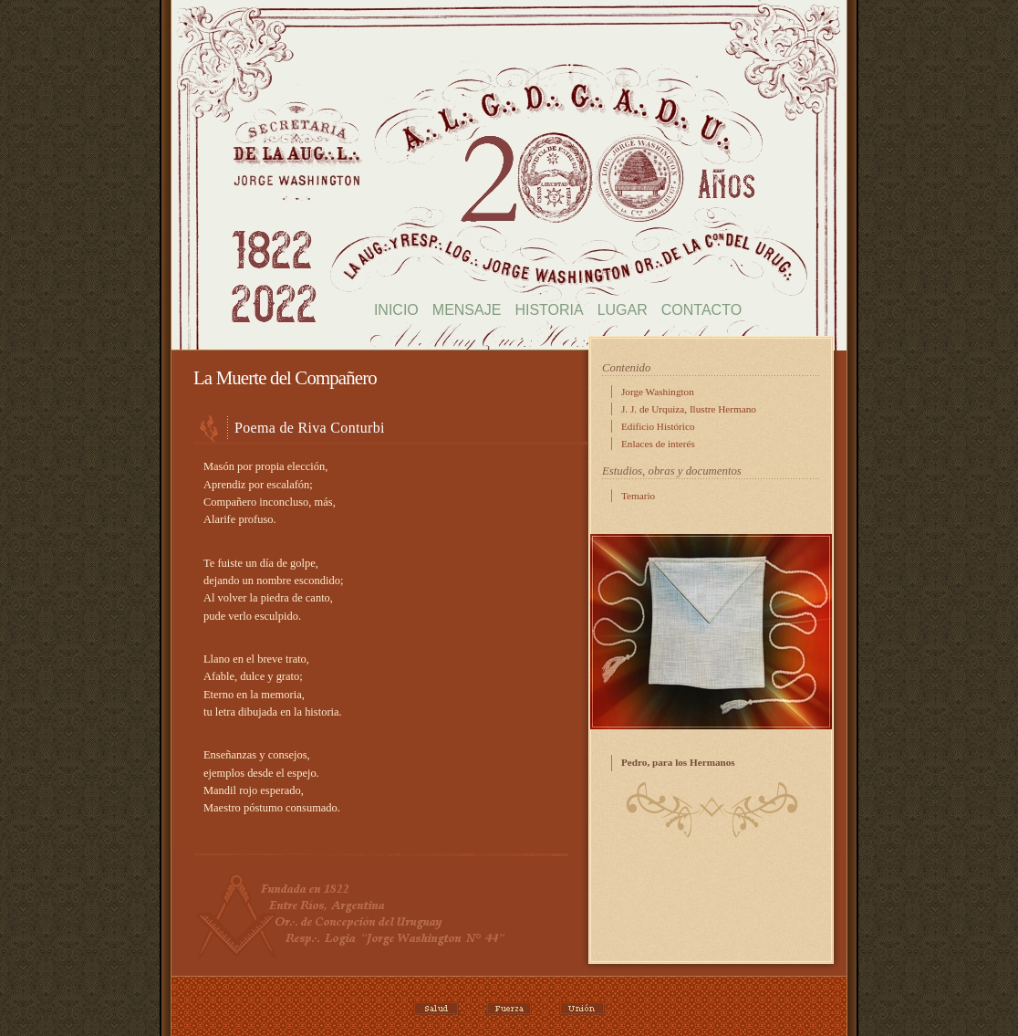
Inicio (396, 310)
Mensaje (467, 310)
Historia (548, 310)
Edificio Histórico (657, 426)
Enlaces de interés (658, 443)
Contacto (701, 310)
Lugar (622, 310)
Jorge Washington (657, 391)
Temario (638, 495)
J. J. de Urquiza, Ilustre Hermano (688, 408)
